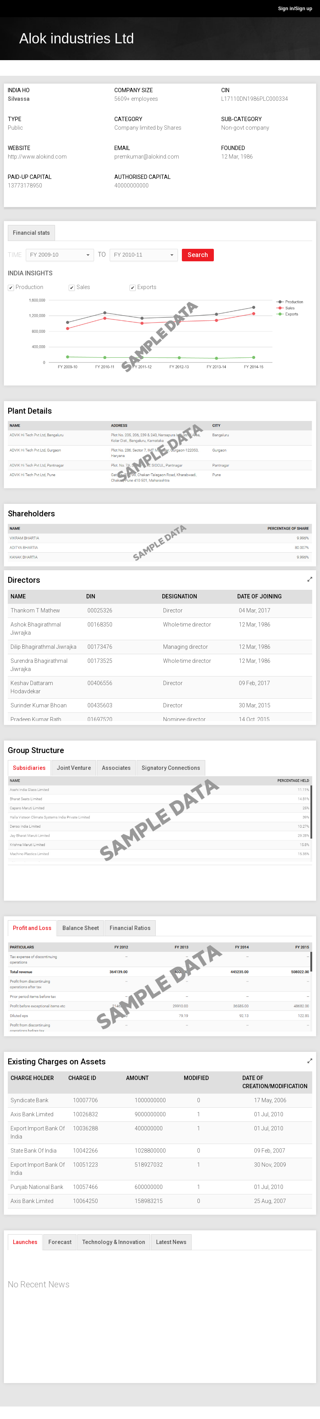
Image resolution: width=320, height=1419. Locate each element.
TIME (15, 255)
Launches (25, 1242)
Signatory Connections (171, 768)
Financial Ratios (130, 928)
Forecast (59, 1242)
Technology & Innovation (113, 1242)
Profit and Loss (32, 928)
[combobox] (60, 255)
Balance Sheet (80, 928)
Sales (83, 287)
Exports (146, 287)
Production (29, 287)
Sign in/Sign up (295, 8)
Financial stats (31, 233)
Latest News (171, 1242)
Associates (116, 768)
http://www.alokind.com (37, 157)
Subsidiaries (29, 768)
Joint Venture (74, 768)
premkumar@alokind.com (146, 157)
